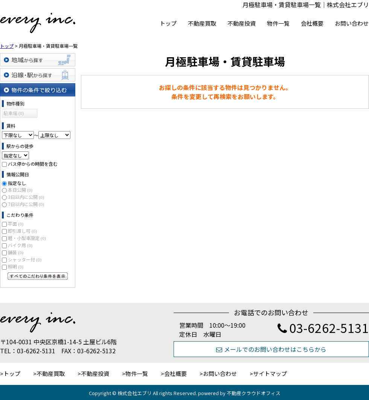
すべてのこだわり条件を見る (38, 276)
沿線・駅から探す (37, 74)
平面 (15, 223)
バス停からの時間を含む (33, 163)
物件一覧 (278, 23)
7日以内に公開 (26, 204)
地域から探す (37, 59)
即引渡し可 (22, 230)
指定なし (17, 183)
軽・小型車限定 (27, 238)
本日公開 (20, 189)
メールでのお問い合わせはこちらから (271, 349)
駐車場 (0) (14, 113)
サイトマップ (270, 373)
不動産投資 (241, 23)
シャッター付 (24, 259)
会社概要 (312, 23)
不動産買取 (202, 23)
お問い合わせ (352, 23)
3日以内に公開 (26, 197)
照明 (15, 266)
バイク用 (20, 245)
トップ (168, 23)
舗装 (15, 252)
